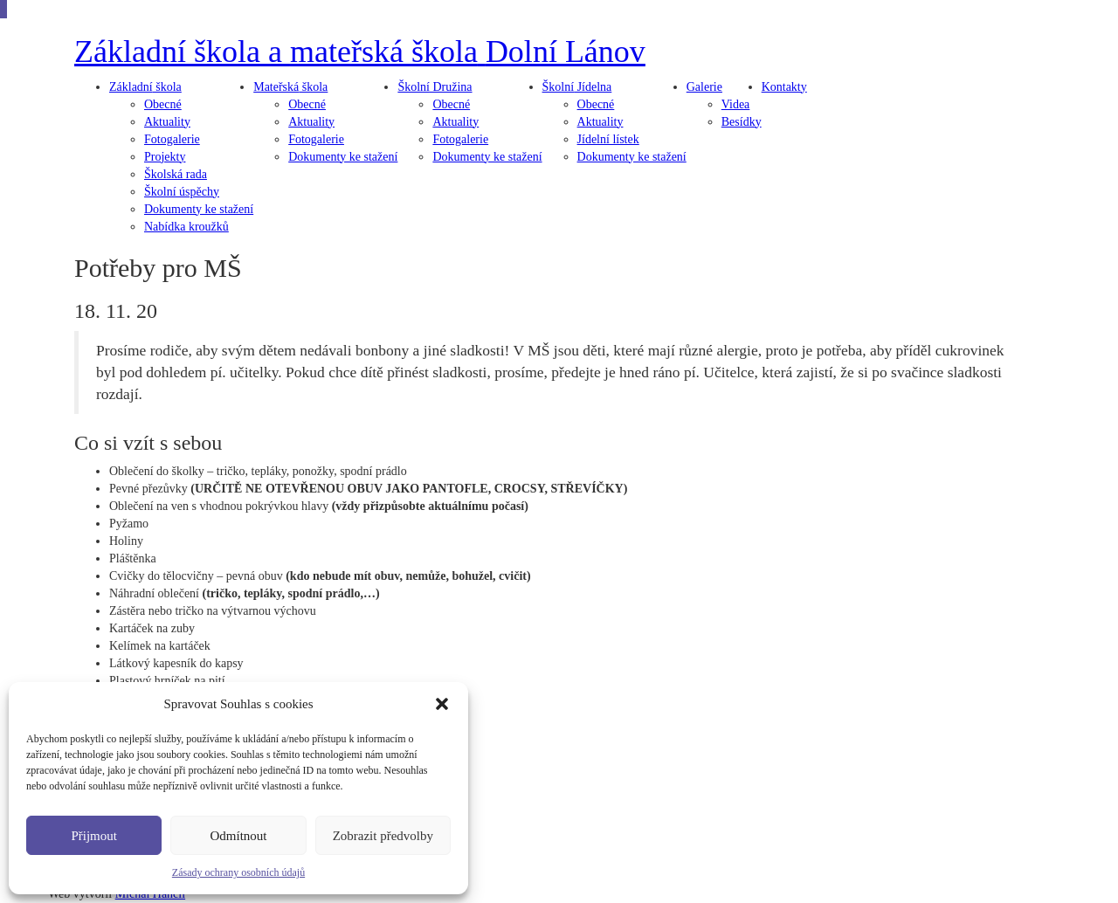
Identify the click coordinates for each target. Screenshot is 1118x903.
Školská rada (175, 174)
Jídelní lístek (608, 139)
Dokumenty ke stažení (198, 209)
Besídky (741, 121)
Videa (735, 104)
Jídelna (577, 86)
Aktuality (167, 121)
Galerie (704, 86)
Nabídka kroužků (186, 226)
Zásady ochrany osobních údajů (238, 872)
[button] (442, 704)
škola (145, 86)
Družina (434, 86)
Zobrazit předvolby (383, 836)
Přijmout (94, 836)
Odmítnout (238, 836)
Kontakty (784, 86)
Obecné (163, 104)
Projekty (164, 156)
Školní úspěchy (181, 191)
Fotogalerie (172, 139)
